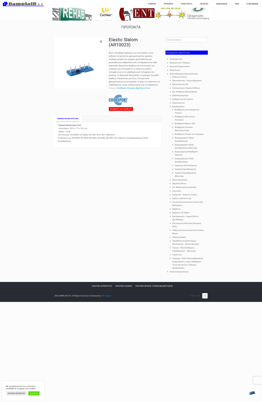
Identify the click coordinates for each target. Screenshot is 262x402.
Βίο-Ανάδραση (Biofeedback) (184, 92)
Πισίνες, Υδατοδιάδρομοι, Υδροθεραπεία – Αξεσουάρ (183, 249)
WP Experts (106, 296)
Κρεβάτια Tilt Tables (180, 213)
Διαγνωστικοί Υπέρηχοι (180, 63)
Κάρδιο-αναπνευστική (181, 198)
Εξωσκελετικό (178, 103)
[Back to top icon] (205, 295)
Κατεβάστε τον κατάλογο (121, 109)
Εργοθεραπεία (178, 106)
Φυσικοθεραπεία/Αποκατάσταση (184, 74)
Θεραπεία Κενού (179, 183)
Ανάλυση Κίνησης (179, 77)
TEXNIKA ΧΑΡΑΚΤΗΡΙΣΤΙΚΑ (67, 119)
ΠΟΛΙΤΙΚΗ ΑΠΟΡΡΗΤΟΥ (102, 286)
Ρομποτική (176, 255)
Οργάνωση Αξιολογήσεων (186, 165)
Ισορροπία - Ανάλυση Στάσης (184, 195)
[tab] (67, 119)
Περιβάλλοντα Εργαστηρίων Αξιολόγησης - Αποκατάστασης (185, 242)
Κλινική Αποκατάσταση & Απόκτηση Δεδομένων (187, 203)
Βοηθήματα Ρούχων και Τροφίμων (189, 134)
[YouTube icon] (196, 296)
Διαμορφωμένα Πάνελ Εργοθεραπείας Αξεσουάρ (186, 146)
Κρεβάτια (176, 209)
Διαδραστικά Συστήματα (182, 99)
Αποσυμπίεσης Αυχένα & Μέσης (186, 88)
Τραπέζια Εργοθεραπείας (185, 169)
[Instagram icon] (199, 296)
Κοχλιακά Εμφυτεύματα (180, 66)
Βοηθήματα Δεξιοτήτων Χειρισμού (185, 118)
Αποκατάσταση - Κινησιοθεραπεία (186, 80)
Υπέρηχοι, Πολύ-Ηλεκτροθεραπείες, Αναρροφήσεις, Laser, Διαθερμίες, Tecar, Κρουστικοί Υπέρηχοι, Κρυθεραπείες (188, 263)
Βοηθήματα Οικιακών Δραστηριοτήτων (133, 88)
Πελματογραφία (179, 237)
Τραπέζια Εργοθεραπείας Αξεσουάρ (185, 174)
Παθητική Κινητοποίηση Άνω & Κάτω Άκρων (188, 232)
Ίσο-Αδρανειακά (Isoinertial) (184, 187)
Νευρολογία (175, 70)
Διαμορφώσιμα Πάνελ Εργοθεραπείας (184, 160)
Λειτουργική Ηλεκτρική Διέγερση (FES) (186, 225)
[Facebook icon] (191, 296)
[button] (101, 41)
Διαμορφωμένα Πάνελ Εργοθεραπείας (184, 139)
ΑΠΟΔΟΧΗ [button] (34, 393)
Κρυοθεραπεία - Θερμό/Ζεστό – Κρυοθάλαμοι (186, 218)
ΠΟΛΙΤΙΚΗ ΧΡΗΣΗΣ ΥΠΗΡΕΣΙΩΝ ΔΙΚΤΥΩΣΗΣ (154, 286)
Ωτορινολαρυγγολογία (179, 272)
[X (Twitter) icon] (193, 296)
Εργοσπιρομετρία (179, 180)
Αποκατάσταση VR (180, 84)
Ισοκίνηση (176, 191)
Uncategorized (176, 59)
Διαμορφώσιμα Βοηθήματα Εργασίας (186, 153)
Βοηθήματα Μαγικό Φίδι (185, 123)
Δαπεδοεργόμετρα (180, 95)
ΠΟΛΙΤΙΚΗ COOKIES (123, 286)
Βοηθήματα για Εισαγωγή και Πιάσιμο (187, 111)
